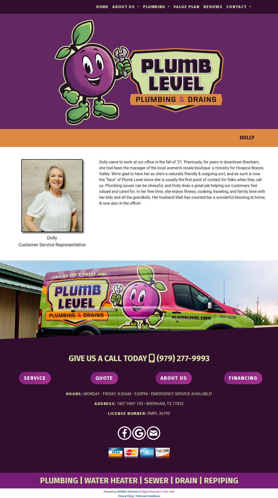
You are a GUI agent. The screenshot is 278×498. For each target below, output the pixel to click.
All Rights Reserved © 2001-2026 (156, 491)
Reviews (212, 6)
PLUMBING (59, 480)
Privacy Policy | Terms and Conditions (139, 496)
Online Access (127, 491)
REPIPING (221, 480)
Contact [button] (237, 6)
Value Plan (186, 6)
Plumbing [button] (155, 6)
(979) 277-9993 (183, 358)
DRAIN (186, 480)
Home (102, 6)
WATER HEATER (111, 480)
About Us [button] (124, 6)
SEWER (156, 480)
